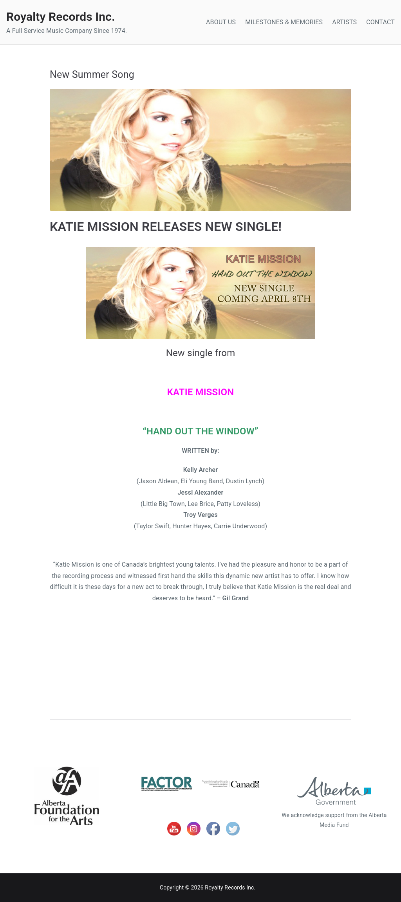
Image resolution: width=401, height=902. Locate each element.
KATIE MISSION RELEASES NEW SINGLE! (166, 226)
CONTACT (380, 22)
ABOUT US (221, 22)
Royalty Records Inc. (60, 16)
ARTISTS (344, 22)
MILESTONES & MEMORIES (284, 22)
